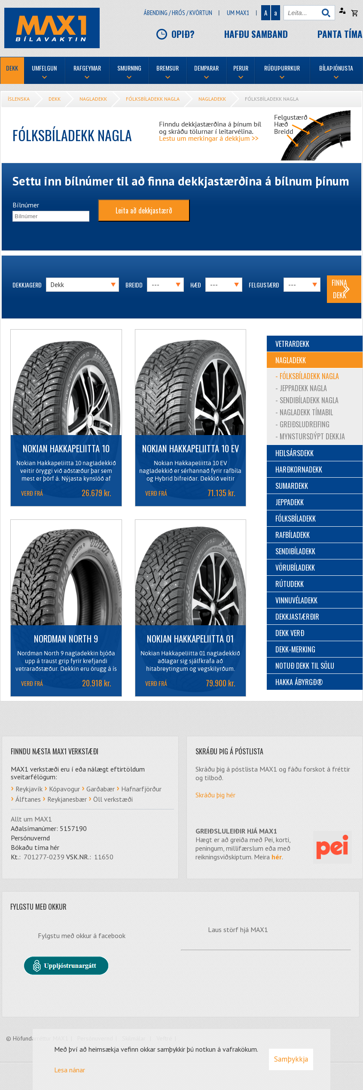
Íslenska (19, 99)
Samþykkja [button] (291, 1059)
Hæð (195, 284)
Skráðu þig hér (215, 794)
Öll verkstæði (113, 799)
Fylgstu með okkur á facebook (81, 935)
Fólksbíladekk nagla (153, 99)
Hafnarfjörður (141, 788)
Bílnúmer (25, 205)
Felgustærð (264, 284)
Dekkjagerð (27, 284)
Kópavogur (64, 788)
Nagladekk (93, 99)
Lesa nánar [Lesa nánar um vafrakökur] (69, 1069)
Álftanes (28, 799)
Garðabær (100, 788)
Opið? (183, 33)
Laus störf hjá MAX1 (238, 929)
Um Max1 (238, 13)
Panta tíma (340, 33)
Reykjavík (29, 788)
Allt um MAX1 (31, 819)
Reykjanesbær (67, 799)
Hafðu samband (256, 33)
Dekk (55, 99)
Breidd (134, 284)
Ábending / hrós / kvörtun (178, 13)
